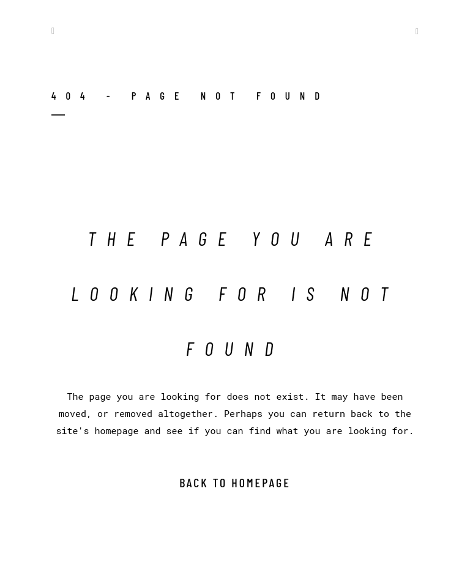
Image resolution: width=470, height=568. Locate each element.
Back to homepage (235, 482)
